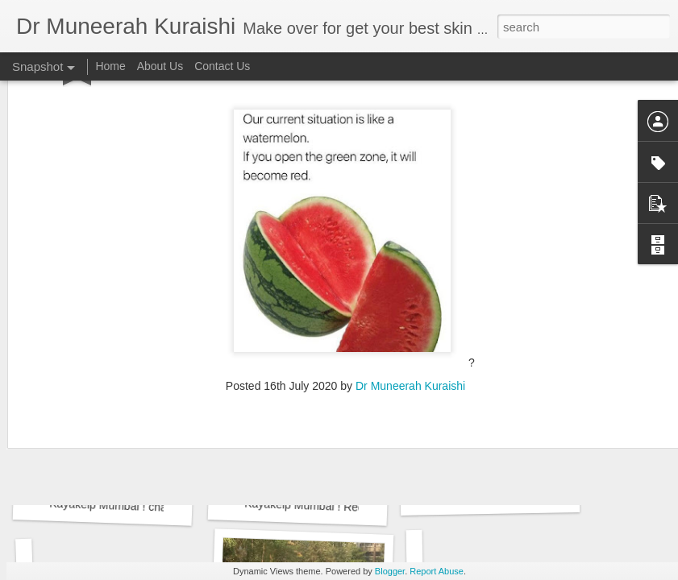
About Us (160, 66)
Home (110, 66)
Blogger (390, 571)
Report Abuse (437, 571)
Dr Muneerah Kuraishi (410, 283)
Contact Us (222, 66)
